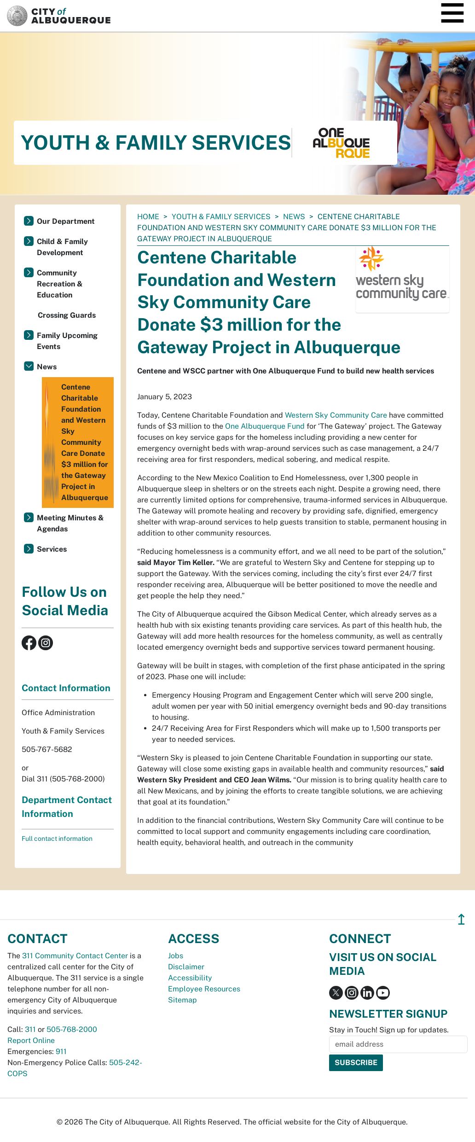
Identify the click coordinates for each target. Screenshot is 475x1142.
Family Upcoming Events (67, 341)
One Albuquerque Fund (265, 426)
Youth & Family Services (221, 216)
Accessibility (190, 977)
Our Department (66, 221)
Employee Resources (204, 989)
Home (148, 216)
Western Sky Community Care (336, 415)
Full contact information (57, 838)
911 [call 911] (61, 1051)
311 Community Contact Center (75, 955)
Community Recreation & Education (60, 283)
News (294, 216)
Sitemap (182, 1000)
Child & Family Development (62, 247)
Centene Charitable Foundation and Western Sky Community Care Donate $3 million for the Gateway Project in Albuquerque (76, 442)
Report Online (31, 1040)
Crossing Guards (67, 315)
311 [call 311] (30, 1029)
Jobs (175, 955)
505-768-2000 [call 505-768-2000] (71, 1029)
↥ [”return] (461, 919)
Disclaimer (186, 966)
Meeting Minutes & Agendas (70, 523)
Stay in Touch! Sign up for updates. (389, 1029)
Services (52, 549)
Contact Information (66, 687)
